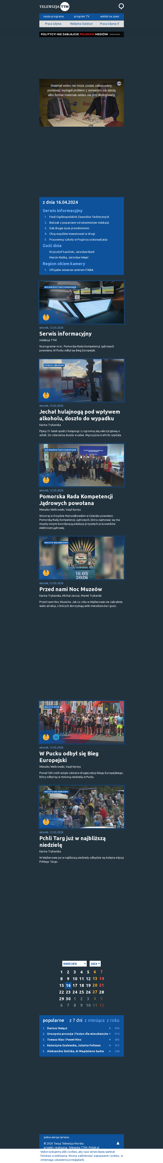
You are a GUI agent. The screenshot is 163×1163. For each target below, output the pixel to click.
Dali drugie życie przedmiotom (64, 228)
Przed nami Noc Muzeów (70, 589)
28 (101, 992)
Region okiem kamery (64, 263)
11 (81, 978)
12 (88, 978)
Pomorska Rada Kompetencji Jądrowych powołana (76, 499)
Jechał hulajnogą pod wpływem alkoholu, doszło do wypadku (79, 415)
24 (74, 992)
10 (74, 978)
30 (68, 998)
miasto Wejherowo (56, 542)
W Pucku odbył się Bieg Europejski (69, 757)
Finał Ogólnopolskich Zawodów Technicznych (74, 216)
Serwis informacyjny (63, 210)
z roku (113, 1020)
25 (81, 992)
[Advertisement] (81, 56)
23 (68, 992)
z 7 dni (75, 1020)
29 (61, 998)
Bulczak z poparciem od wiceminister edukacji (74, 222)
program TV (81, 16)
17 (74, 985)
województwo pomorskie (60, 287)
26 (88, 992)
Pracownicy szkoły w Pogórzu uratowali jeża (73, 239)
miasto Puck (51, 707)
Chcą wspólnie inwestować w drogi (67, 233)
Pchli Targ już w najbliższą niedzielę (72, 841)
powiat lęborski (54, 365)
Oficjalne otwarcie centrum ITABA (66, 270)
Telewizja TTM (77, 1147)
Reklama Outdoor (81, 23)
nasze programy (53, 16)
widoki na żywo (109, 16)
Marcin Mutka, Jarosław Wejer (69, 257)
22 (61, 992)
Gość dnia (52, 245)
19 (88, 985)
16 (68, 985)
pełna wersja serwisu (56, 1137)
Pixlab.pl (94, 1147)
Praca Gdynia (53, 23)
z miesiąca (95, 1020)
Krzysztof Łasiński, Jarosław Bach (72, 252)
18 (81, 985)
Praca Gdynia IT (109, 23)
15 (61, 985)
